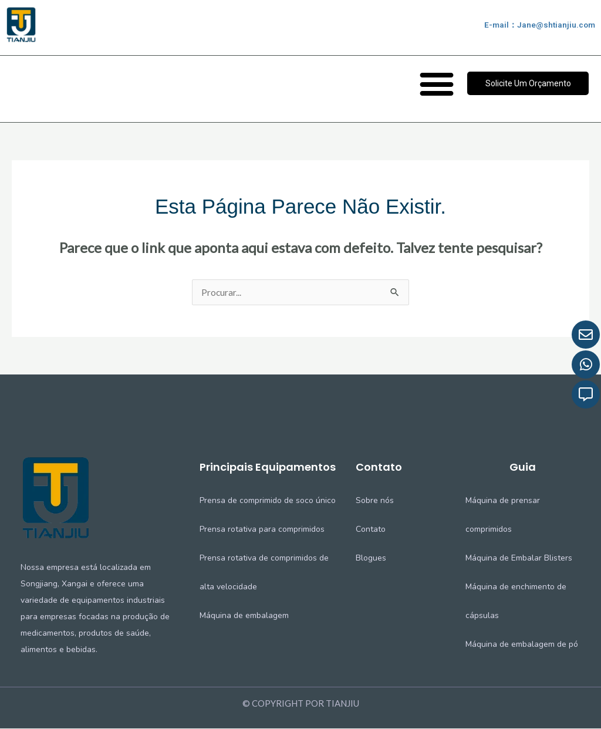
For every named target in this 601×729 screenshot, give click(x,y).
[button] (436, 83)
